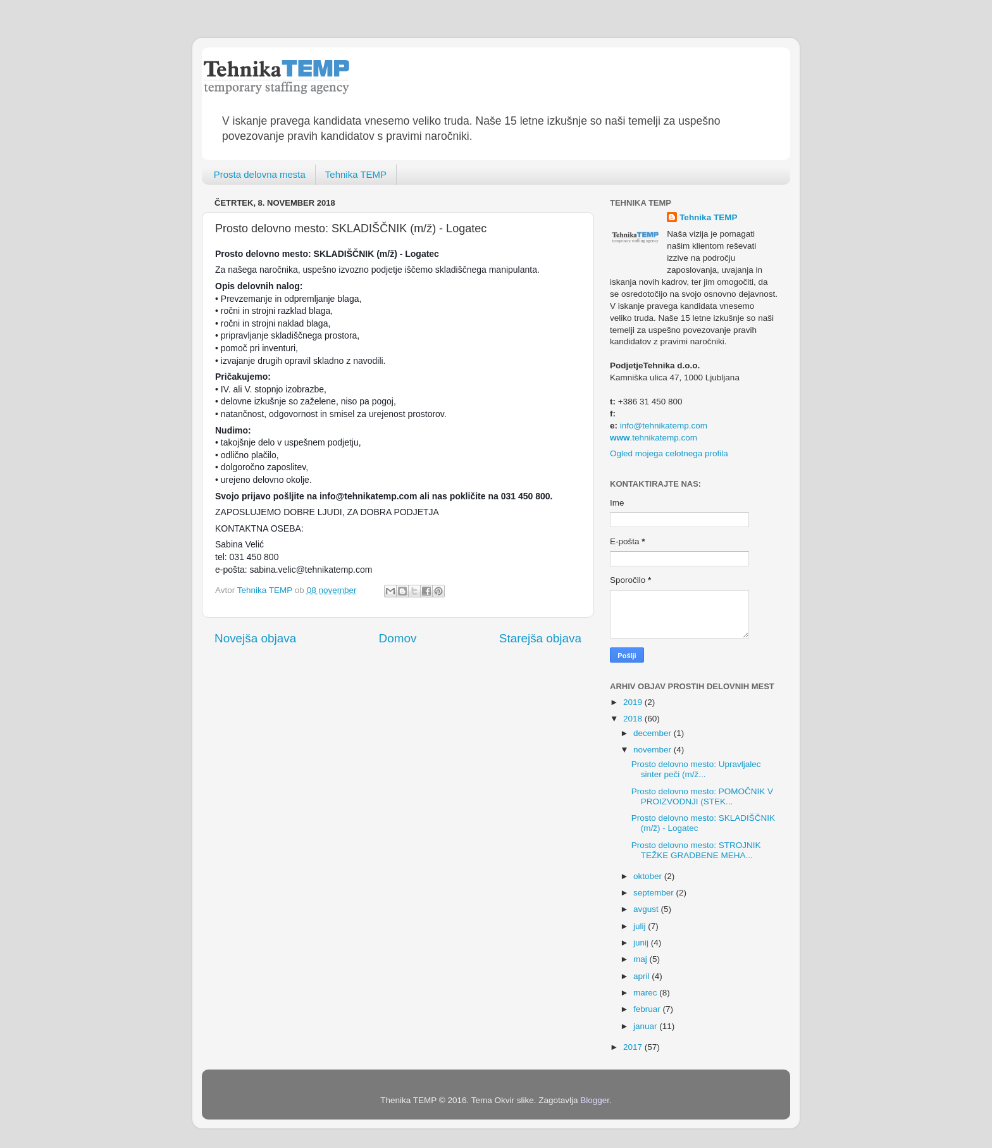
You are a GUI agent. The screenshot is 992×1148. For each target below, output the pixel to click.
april (642, 976)
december (653, 733)
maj (641, 959)
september (654, 892)
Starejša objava (540, 638)
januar (646, 1026)
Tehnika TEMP (356, 174)
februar (648, 1009)
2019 (634, 702)
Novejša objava (255, 638)
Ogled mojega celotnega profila (669, 453)
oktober (648, 876)
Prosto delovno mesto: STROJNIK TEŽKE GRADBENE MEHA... (696, 850)
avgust (647, 909)
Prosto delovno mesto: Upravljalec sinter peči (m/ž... (696, 769)
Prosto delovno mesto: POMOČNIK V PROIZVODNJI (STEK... (702, 796)
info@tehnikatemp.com (663, 425)
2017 (634, 1047)
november (653, 749)
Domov (398, 638)
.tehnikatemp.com (653, 437)
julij (640, 926)
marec (646, 992)
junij (642, 942)
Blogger (594, 1100)
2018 (634, 718)
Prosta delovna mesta (260, 174)
